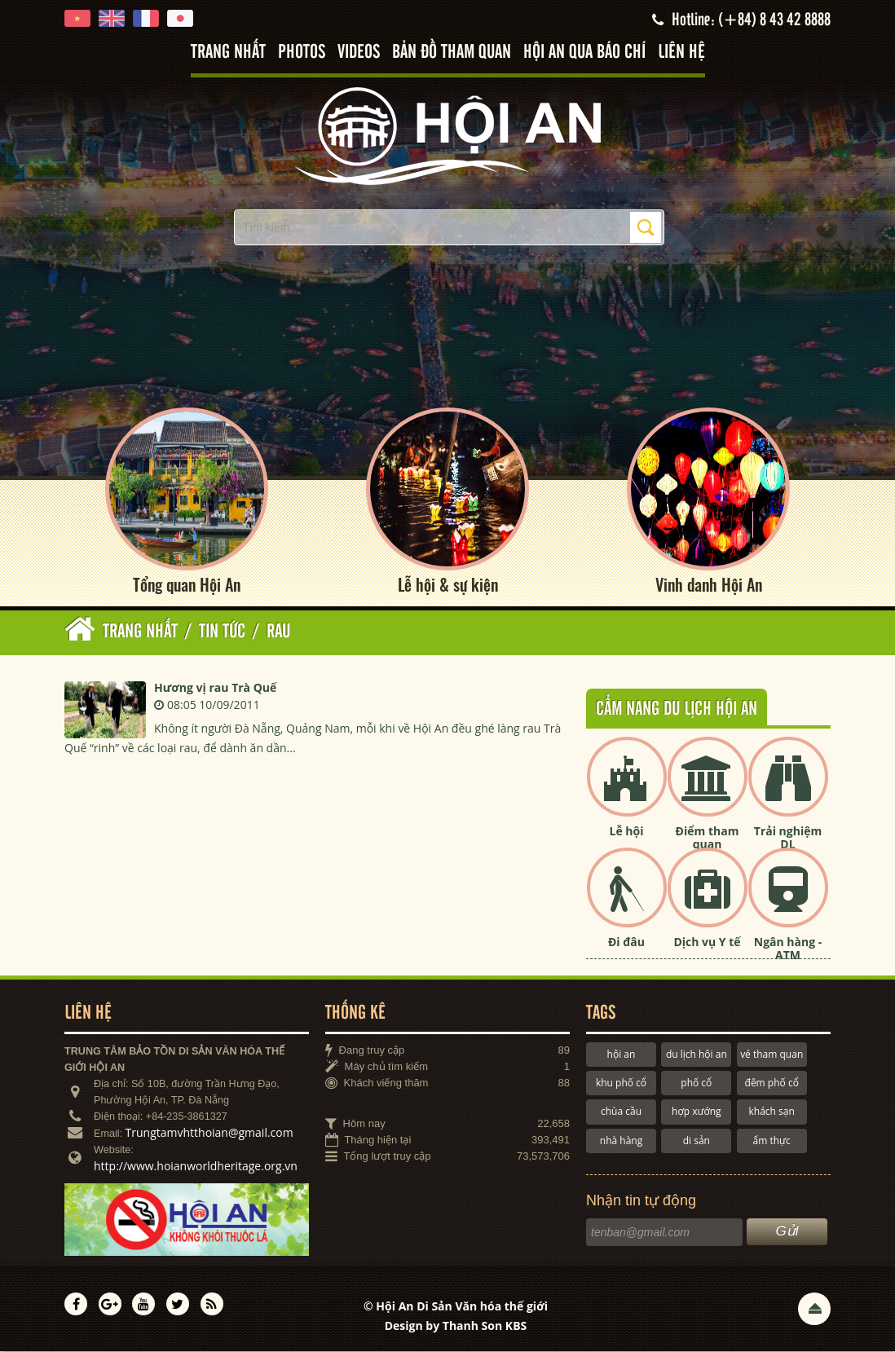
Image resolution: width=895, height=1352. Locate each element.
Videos (358, 52)
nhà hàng (621, 1140)
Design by (456, 1325)
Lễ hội (627, 831)
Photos (301, 52)
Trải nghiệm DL (788, 837)
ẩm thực (772, 1140)
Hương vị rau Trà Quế (215, 687)
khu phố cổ (621, 1083)
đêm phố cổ (772, 1083)
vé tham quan (771, 1054)
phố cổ (696, 1083)
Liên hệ (681, 52)
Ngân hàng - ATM (788, 948)
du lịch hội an (696, 1054)
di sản (696, 1140)
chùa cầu (621, 1112)
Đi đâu (626, 941)
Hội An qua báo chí (584, 52)
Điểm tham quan (707, 837)
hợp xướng (696, 1112)
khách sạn (772, 1112)
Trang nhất (228, 52)
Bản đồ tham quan (451, 52)
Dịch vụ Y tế (706, 941)
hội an (621, 1054)
